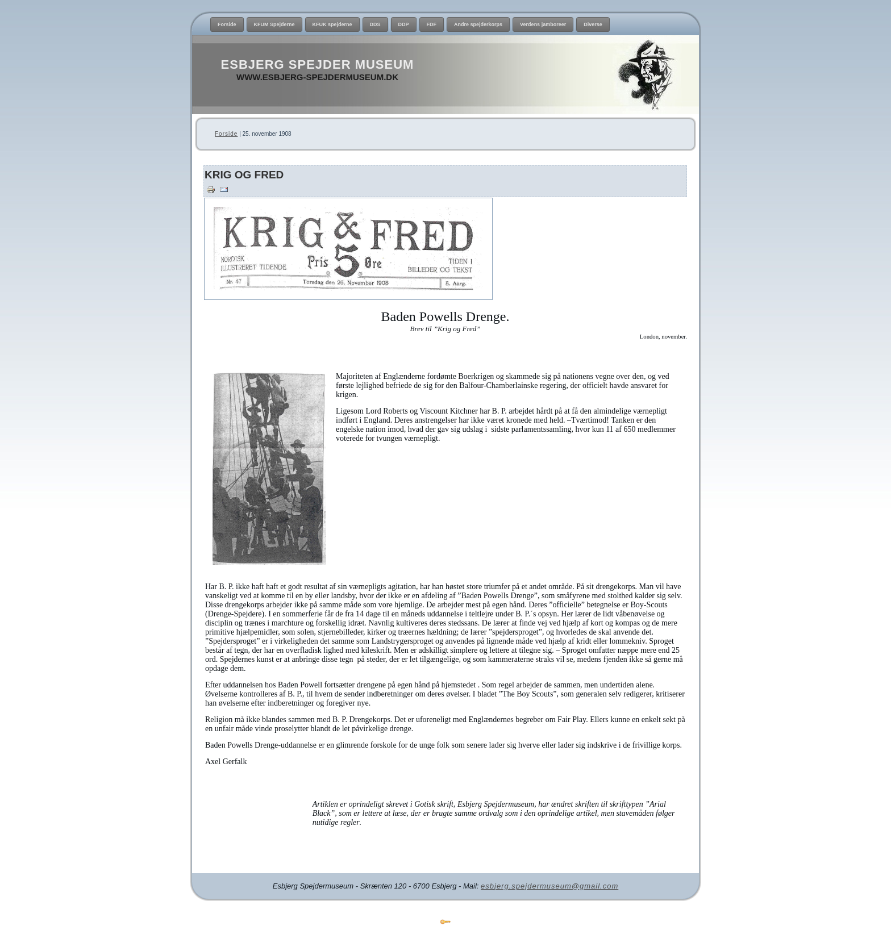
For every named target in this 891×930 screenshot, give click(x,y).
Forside (226, 134)
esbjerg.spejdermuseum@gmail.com (549, 886)
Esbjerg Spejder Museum (317, 64)
